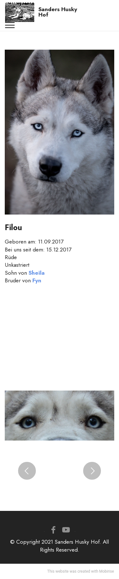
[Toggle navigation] (10, 25)
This (51, 571)
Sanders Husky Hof (57, 12)
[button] (26, 470)
